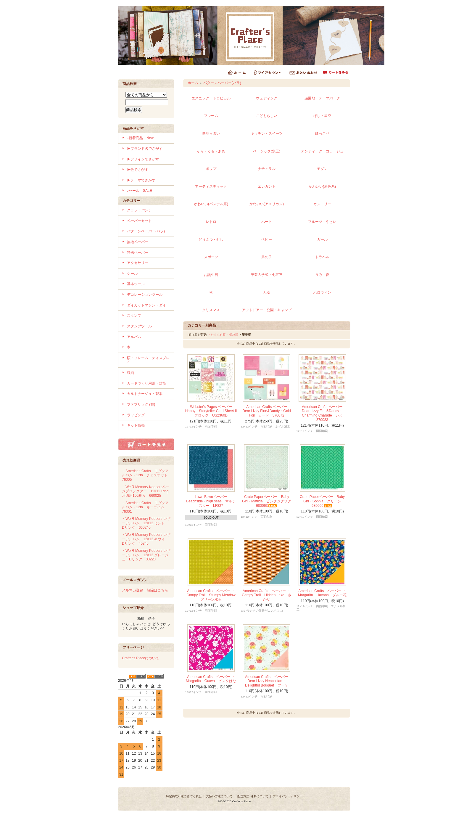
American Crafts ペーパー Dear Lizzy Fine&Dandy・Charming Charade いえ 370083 (324, 413)
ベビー (266, 239)
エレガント (267, 186)
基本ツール (136, 284)
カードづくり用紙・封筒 (146, 383)
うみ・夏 (322, 275)
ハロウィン (322, 292)
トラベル (322, 257)
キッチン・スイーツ (267, 133)
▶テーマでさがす (141, 180)
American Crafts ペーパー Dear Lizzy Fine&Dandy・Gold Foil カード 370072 (266, 411)
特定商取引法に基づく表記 (184, 796)
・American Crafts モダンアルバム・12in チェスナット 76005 (146, 475)
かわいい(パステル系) (211, 204)
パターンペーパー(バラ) (146, 231)
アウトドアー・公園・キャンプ (266, 310)
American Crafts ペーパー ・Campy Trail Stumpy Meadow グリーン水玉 (212, 595)
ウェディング (266, 98)
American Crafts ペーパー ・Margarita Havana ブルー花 (322, 593)
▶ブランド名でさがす (144, 149)
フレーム (211, 116)
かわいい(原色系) (322, 186)
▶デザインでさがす (143, 159)
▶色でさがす (137, 170)
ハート (266, 222)
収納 (130, 373)
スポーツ (211, 257)
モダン (322, 169)
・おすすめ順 (216, 334)
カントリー (322, 204)
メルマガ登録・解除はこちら (145, 590)
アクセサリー (137, 263)
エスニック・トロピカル (211, 98)
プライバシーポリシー (287, 796)
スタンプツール (139, 326)
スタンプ (134, 316)
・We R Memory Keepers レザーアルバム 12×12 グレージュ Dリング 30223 (146, 555)
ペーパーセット (139, 221)
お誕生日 (211, 275)
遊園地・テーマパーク (322, 98)
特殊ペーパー (137, 252)
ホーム (193, 83)
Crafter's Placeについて (140, 658)
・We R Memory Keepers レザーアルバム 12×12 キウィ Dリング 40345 (146, 539)
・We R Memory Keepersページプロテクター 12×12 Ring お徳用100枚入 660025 (147, 491)
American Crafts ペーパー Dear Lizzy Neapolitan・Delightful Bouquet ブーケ (266, 681)
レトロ (211, 222)
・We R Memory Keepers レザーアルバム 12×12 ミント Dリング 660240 (146, 523)
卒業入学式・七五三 (267, 275)
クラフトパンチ (139, 210)
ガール (322, 239)
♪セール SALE (139, 191)
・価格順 (232, 334)
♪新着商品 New (140, 138)
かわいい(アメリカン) (266, 204)
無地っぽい (211, 133)
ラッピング (136, 415)
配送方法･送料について (252, 796)
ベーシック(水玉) (266, 151)
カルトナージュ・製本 (144, 394)
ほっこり (322, 133)
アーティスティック (211, 186)
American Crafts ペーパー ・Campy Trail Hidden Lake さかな (266, 595)
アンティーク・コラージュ (322, 151)
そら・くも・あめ (211, 151)
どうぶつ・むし (211, 239)
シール (132, 273)
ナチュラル (267, 169)
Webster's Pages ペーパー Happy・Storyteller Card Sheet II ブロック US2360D (213, 411)
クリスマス (211, 310)
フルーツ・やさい (322, 222)
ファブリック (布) (141, 404)
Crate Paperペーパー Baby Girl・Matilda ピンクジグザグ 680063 (268, 501)
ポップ (211, 169)
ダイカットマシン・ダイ (146, 305)
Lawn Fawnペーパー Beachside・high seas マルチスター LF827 (211, 501)
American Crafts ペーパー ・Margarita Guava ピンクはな (211, 679)
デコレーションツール (144, 294)
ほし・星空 (322, 116)
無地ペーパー (137, 242)
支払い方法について (219, 796)
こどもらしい (266, 116)
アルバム (134, 337)
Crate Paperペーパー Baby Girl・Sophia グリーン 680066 (322, 501)
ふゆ (266, 292)
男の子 (266, 257)
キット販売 (136, 425)
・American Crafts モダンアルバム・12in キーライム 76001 (145, 507)
